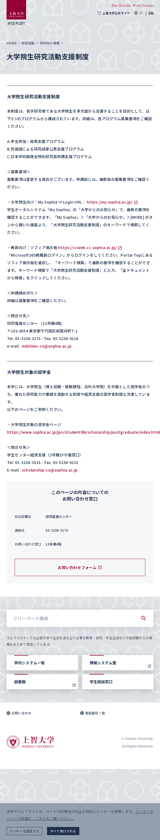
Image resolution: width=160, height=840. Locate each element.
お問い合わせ (19, 713)
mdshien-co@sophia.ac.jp (46, 346)
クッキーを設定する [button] (24, 831)
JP (141, 13)
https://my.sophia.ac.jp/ (110, 202)
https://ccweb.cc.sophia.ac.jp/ (87, 247)
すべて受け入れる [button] (63, 831)
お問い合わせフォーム (80, 567)
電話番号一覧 (92, 713)
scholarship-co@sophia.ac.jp (50, 470)
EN (151, 13)
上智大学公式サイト (113, 13)
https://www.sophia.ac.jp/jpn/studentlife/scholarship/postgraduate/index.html (83, 432)
